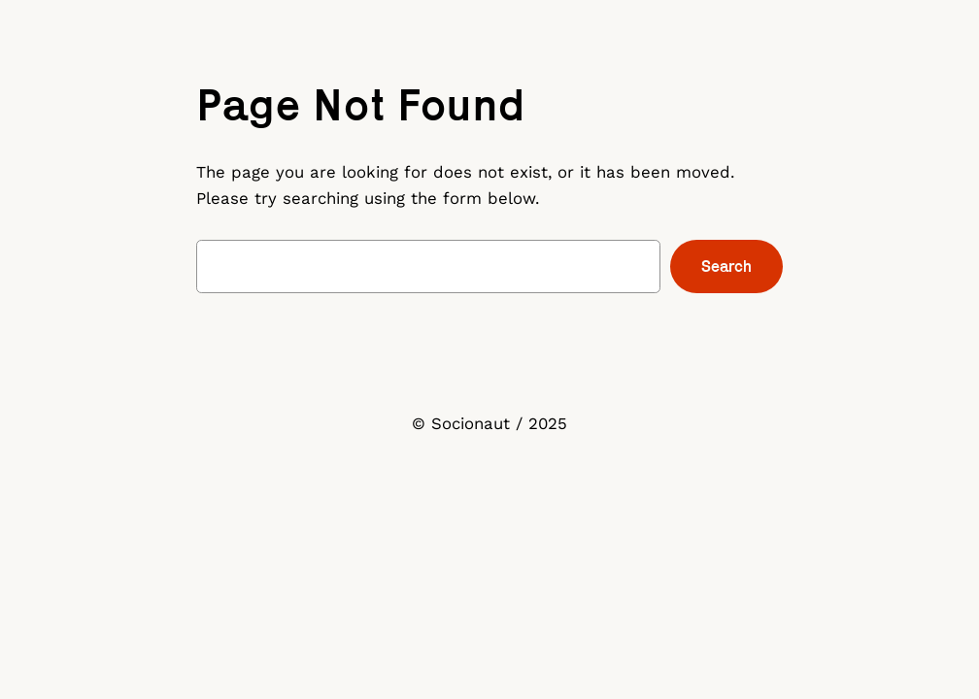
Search (726, 266)
